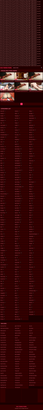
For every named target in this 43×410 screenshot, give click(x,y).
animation (3, 137)
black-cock (3, 203)
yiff (30, 309)
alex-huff (3, 111)
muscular (31, 137)
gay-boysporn (18, 163)
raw (30, 179)
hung (17, 269)
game (17, 137)
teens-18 (31, 262)
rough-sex (32, 196)
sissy (31, 213)
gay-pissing (18, 203)
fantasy (2, 317)
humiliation (18, 267)
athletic (2, 153)
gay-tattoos (18, 217)
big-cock (3, 179)
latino (17, 305)
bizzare (2, 198)
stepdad (31, 231)
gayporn (17, 227)
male (17, 314)
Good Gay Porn (3, 349)
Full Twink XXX (3, 335)
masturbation (32, 118)
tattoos (31, 260)
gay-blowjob (18, 158)
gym (16, 241)
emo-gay (3, 302)
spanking (31, 229)
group (17, 234)
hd (16, 257)
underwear (32, 286)
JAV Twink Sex (3, 356)
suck (31, 250)
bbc (2, 161)
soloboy (31, 227)
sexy (31, 203)
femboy (2, 319)
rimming (31, 194)
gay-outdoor (18, 196)
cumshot (3, 267)
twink (31, 276)
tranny (31, 274)
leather (17, 307)
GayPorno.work (18, 333)
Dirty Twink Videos (3, 361)
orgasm (31, 149)
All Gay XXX (31, 361)
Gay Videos (31, 328)
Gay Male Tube (3, 387)
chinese (2, 236)
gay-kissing (18, 184)
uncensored (32, 281)
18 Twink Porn (3, 342)
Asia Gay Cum (31, 385)
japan (17, 279)
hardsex (17, 255)
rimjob (31, 191)
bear (2, 165)
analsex (2, 130)
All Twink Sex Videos (33, 375)
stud (31, 246)
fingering (17, 116)
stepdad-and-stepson (34, 234)
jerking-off (17, 288)
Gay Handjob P (3, 337)
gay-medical (18, 191)
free (16, 127)
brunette (2, 222)
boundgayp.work (18, 344)
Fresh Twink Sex (3, 344)
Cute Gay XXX (3, 351)
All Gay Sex (31, 351)
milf (30, 123)
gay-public (18, 208)
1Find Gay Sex (17, 387)
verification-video (33, 291)
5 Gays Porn (17, 340)
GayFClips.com (3, 385)
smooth (31, 222)
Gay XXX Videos (32, 359)
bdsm (2, 163)
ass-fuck (3, 146)
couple (2, 253)
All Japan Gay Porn (32, 366)
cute (2, 269)
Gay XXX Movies (32, 363)
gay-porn (17, 205)
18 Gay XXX (17, 370)
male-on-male (18, 319)
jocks (16, 293)
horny (17, 265)
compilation (3, 250)
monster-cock (32, 130)
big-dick (3, 182)
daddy (2, 274)
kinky (16, 295)
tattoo (31, 257)
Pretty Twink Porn (3, 377)
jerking (17, 286)
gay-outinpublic (19, 198)
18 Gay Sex (17, 366)
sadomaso (32, 198)
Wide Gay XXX (3, 330)
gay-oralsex (18, 194)
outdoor (31, 153)
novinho (31, 144)
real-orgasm (32, 182)
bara (2, 156)
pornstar (31, 170)
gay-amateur (18, 149)
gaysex (17, 231)
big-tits (2, 184)
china (2, 234)
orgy (31, 151)
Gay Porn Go (17, 356)
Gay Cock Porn (3, 340)
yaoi (31, 307)
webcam (31, 302)
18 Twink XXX (17, 377)
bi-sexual (3, 172)
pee (30, 158)
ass (2, 144)
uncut (31, 283)
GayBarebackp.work (18, 349)
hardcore (17, 250)
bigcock (2, 187)
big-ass (2, 175)
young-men (32, 314)
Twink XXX (31, 333)
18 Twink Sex (17, 380)
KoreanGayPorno (3, 380)
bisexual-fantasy (4, 194)
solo (31, 224)
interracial (18, 276)
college (2, 248)
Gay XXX (2, 373)
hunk (17, 272)
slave (31, 217)
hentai (17, 260)
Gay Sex (16, 337)
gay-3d (17, 144)
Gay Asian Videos (18, 347)
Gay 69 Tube (2, 354)
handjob (17, 246)
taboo (31, 255)
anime (2, 139)
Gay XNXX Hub (17, 359)
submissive (32, 248)
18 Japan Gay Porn (18, 373)
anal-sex (3, 127)
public (31, 175)
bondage (3, 210)
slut (30, 220)
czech (2, 272)
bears (2, 168)
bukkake (2, 224)
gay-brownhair (18, 165)
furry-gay (17, 135)
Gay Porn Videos (32, 340)
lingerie (17, 312)
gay (17, 142)
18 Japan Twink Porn (18, 375)
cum (2, 262)
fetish (17, 113)
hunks (17, 274)
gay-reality (18, 210)
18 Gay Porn (17, 361)
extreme (2, 309)
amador (2, 116)
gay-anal (17, 151)
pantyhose (32, 156)
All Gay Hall (31, 342)
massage (31, 113)
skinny (31, 215)
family (2, 314)
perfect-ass (32, 161)
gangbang (17, 139)
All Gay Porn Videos (32, 349)
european (3, 307)
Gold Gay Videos (3, 375)
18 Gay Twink (17, 368)
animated (3, 132)
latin (17, 302)
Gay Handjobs (17, 354)
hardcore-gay (18, 253)
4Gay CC (30, 335)
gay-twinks (18, 222)
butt (2, 227)
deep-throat (3, 276)
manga (31, 111)
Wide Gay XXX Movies (4, 328)
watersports (32, 300)
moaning (31, 127)
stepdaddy (32, 236)
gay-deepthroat (18, 170)
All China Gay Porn (32, 337)
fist (16, 120)
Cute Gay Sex (2, 359)
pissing (31, 168)
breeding (3, 220)
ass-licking (3, 149)
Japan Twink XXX (18, 325)
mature (31, 120)
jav (16, 283)
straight (31, 243)
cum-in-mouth (4, 265)
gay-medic (17, 189)
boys (2, 215)
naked (31, 142)
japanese (17, 281)
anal (2, 123)
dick (2, 281)
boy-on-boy (3, 213)
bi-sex (2, 170)
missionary (32, 125)
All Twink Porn (31, 368)
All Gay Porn (31, 344)
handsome (17, 248)
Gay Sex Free (17, 335)
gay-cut (17, 168)
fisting (17, 123)
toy (30, 269)
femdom (17, 111)
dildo (2, 283)
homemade (18, 262)
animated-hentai (4, 135)
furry (17, 132)
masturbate (32, 116)
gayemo (17, 224)
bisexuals (3, 196)
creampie (3, 257)
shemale (31, 208)
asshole (2, 151)
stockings (31, 241)
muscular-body (32, 139)
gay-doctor (18, 172)
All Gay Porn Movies (33, 347)
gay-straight (18, 215)
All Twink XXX (31, 380)
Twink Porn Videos (32, 370)
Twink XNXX (17, 328)
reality (31, 184)
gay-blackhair (18, 156)
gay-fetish (18, 179)
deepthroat (3, 279)
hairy (17, 243)
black (2, 201)
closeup (2, 243)
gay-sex (17, 213)
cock (2, 246)
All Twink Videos (32, 377)
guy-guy (17, 239)
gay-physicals (18, 201)
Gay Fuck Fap (2, 363)
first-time (17, 118)
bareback (3, 158)
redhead (31, 187)
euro (2, 305)
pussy (31, 177)
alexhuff (2, 113)
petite (31, 163)
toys (30, 272)
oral (31, 146)
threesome (32, 267)
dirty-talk (3, 288)
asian (2, 142)
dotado (2, 298)
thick (31, 265)
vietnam (31, 293)
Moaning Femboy (3, 366)
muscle (31, 132)
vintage (31, 295)
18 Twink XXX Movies (19, 385)
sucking (31, 253)
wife (30, 305)
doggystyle (3, 293)
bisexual (3, 191)
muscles (31, 135)
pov (30, 172)
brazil (2, 217)
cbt (1, 231)
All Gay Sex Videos (32, 356)
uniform (31, 288)
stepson (31, 239)
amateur (3, 118)
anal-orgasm (3, 125)
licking (17, 309)
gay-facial (18, 175)
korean (17, 300)
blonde (2, 205)
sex (31, 201)
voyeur (31, 298)
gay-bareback (18, 153)
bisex (2, 189)
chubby (2, 241)
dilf (1, 286)
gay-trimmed (18, 220)
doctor (2, 291)
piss (30, 165)
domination (3, 295)
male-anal (17, 317)
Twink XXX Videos (32, 382)
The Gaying (2, 333)
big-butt (2, 177)
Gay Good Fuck (3, 325)
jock (16, 291)
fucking (17, 130)
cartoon (3, 229)
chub (2, 239)
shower (31, 210)
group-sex (17, 236)
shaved (31, 205)
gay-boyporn (18, 161)
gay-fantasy (18, 177)
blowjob (3, 208)
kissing (17, 298)
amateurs (3, 120)
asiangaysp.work (18, 342)
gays (17, 229)
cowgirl (2, 255)
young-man (32, 312)
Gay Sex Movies (32, 354)
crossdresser (3, 260)
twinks (31, 279)
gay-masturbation (19, 187)
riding (31, 189)
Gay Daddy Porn (18, 351)
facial (2, 312)
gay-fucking (18, 182)
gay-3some (18, 146)
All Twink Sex (31, 373)
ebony (2, 300)
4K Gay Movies (17, 330)
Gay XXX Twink (3, 347)
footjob (17, 125)
